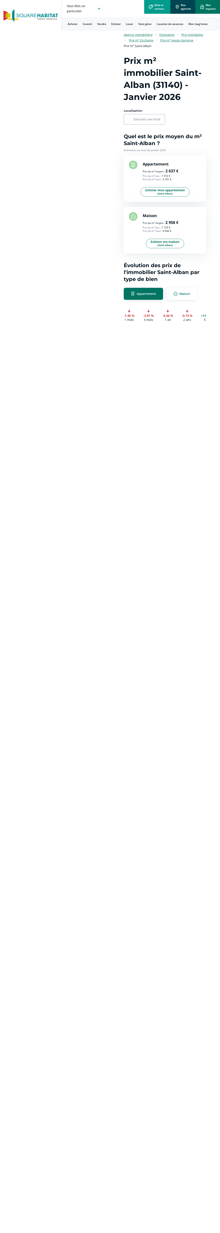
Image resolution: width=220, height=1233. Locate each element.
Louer (129, 24)
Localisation (133, 111)
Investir (87, 24)
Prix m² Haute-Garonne (176, 40)
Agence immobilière (138, 35)
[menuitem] (72, 24)
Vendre (101, 24)
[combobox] (146, 119)
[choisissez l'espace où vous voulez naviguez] (84, 8)
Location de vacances (170, 24)
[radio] (165, 294)
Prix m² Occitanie (141, 40)
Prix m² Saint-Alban (137, 46)
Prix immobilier (192, 35)
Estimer (116, 24)
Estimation (167, 35)
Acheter (73, 24)
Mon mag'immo (198, 24)
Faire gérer (145, 24)
